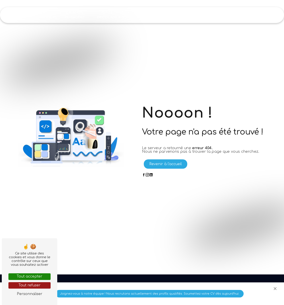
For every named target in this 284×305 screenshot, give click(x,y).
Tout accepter (29, 276)
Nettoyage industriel (162, 15)
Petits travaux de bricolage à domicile (118, 15)
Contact (250, 15)
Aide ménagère (47, 15)
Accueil (24, 15)
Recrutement (224, 15)
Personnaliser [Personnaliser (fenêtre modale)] (29, 294)
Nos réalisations (193, 15)
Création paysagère (75, 15)
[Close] (275, 288)
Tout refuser (29, 285)
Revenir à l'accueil (165, 164)
